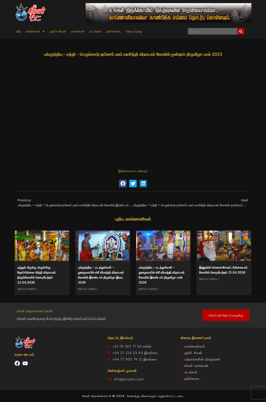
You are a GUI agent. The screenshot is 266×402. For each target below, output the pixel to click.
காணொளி (35, 31)
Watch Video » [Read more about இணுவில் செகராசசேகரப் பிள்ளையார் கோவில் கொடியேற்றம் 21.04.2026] (209, 279)
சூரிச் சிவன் (58, 31)
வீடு (18, 31)
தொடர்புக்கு (134, 31)
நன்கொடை (114, 31)
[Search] (240, 31)
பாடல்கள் (95, 31)
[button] (123, 183)
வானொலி (78, 31)
